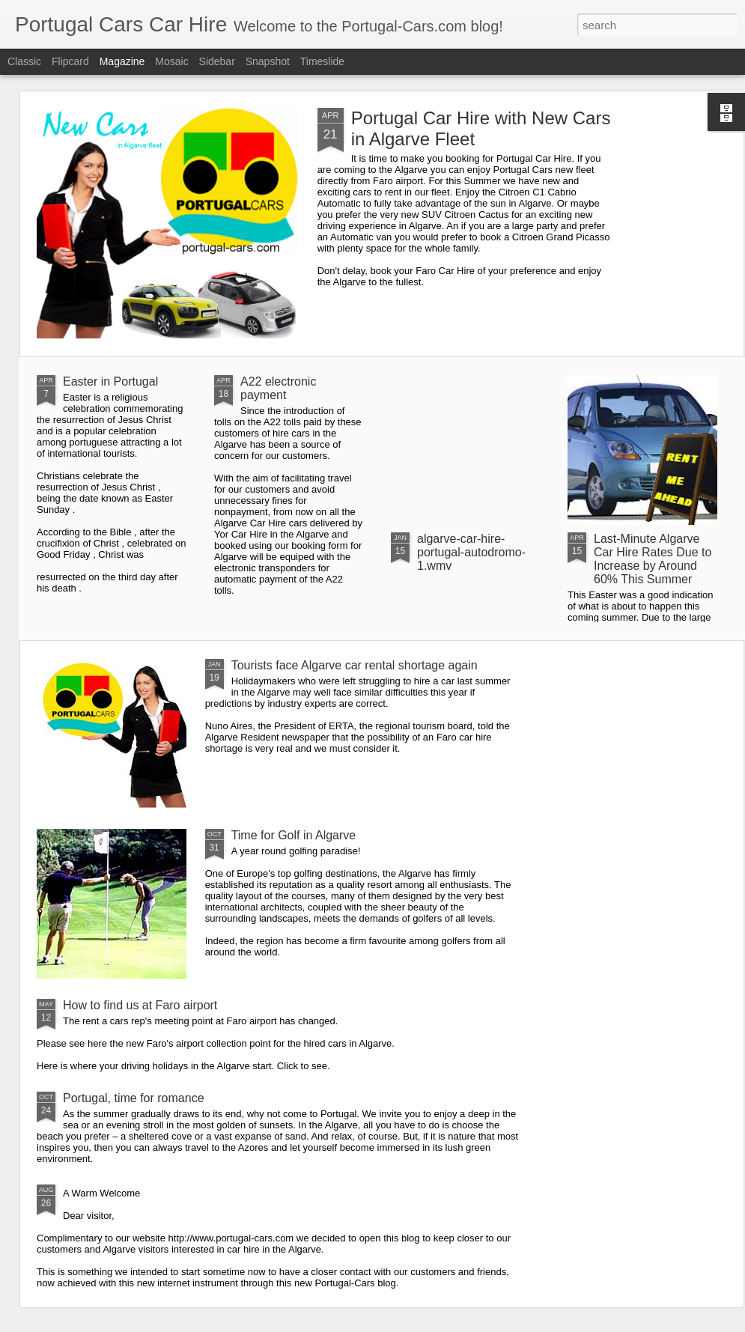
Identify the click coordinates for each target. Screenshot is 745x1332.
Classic (24, 61)
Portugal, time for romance (133, 1098)
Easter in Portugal (110, 381)
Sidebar (217, 61)
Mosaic (171, 61)
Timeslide (322, 61)
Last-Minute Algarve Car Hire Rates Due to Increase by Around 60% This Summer (652, 559)
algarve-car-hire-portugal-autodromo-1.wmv (471, 552)
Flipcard (70, 61)
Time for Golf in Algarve (293, 835)
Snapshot (268, 61)
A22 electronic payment (278, 388)
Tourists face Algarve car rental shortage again (354, 665)
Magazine (122, 61)
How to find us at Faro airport (140, 1005)
